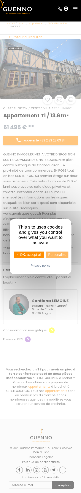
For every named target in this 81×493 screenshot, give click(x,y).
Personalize (57, 254)
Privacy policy (41, 265)
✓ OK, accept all (28, 254)
